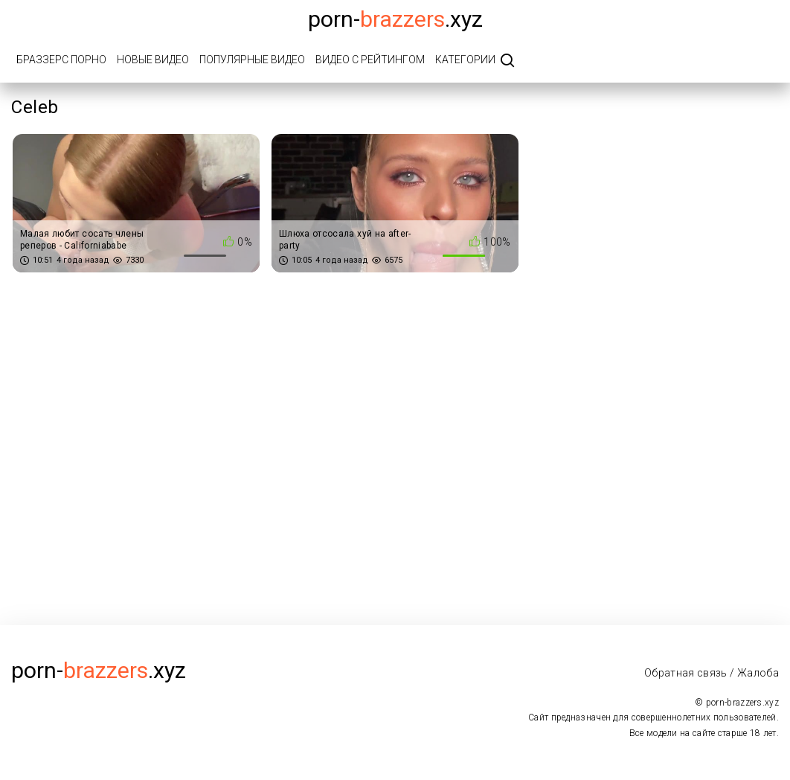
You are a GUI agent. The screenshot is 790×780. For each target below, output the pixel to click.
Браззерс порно (61, 59)
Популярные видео (252, 59)
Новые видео (153, 59)
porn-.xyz (395, 19)
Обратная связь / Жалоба (711, 673)
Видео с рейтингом (370, 59)
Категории (465, 59)
